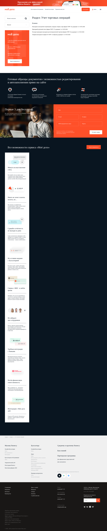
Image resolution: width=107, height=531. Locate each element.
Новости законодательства (36, 468)
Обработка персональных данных (12, 510)
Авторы (33, 491)
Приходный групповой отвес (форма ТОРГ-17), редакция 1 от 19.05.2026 (50, 29)
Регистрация (85, 9)
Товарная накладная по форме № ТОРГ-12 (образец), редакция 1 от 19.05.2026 (51, 34)
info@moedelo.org (61, 507)
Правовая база (34, 459)
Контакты (7, 491)
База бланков (34, 461)
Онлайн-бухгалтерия (49, 9)
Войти (95, 9)
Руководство (8, 493)
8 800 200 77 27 (61, 499)
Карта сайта (7, 524)
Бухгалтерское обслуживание (37, 9)
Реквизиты (7, 489)
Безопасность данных (9, 514)
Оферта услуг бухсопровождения (12, 518)
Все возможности (8, 452)
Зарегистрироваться (15, 61)
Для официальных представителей (65, 459)
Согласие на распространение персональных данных (65, 133)
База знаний (61, 451)
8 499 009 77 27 (61, 489)
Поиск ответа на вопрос (36, 466)
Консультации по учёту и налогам (38, 457)
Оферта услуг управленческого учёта (13, 522)
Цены (6, 451)
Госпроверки (34, 464)
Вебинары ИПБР (34, 470)
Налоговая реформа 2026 (11, 468)
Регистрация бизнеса (10, 465)
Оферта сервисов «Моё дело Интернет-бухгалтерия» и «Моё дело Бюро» (16, 516)
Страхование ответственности (11, 512)
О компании (8, 487)
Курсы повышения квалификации (38, 463)
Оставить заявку (96, 132)
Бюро (32, 454)
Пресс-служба (34, 487)
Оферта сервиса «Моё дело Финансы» (13, 520)
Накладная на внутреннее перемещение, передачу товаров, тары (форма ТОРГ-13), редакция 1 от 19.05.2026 (58, 26)
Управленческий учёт (59, 9)
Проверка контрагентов (37, 473)
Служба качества (35, 495)
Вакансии (33, 489)
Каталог (9, 24)
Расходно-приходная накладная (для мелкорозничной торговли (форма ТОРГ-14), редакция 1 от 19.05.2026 (58, 32)
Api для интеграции (35, 476)
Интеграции (7, 454)
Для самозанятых (61, 462)
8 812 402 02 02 (61, 494)
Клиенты (33, 493)
